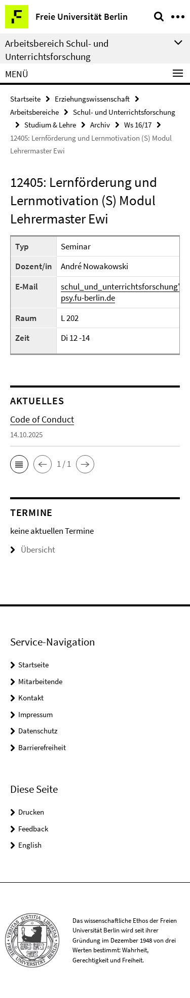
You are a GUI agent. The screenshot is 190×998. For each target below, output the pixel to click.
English (30, 845)
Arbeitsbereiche (34, 112)
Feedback (33, 828)
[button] (19, 464)
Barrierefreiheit (42, 747)
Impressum (35, 714)
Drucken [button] (31, 812)
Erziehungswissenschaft (92, 99)
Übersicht (32, 549)
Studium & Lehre (50, 125)
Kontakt (31, 697)
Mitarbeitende (40, 681)
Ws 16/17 (137, 125)
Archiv (100, 125)
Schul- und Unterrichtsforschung (124, 112)
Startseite (25, 99)
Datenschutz (37, 730)
